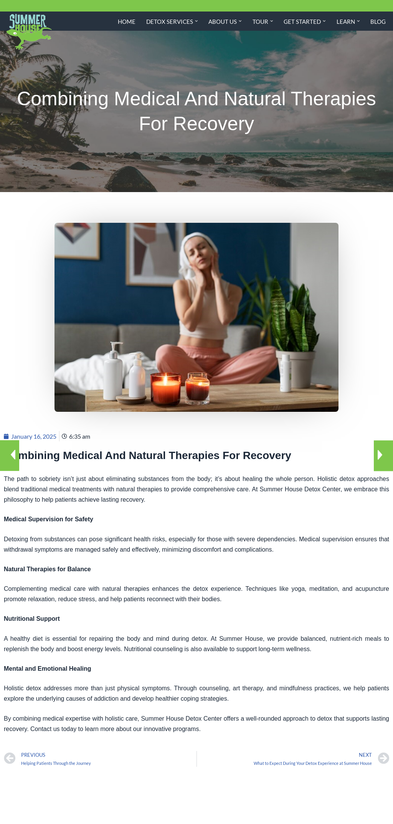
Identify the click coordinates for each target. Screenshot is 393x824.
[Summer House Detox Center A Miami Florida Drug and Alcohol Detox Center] (29, 32)
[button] (196, 21)
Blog (378, 21)
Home (126, 21)
